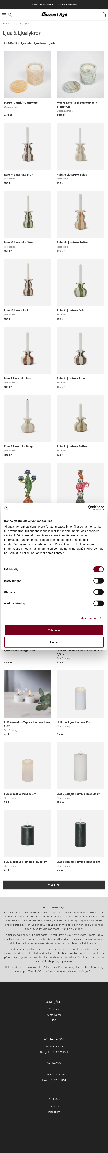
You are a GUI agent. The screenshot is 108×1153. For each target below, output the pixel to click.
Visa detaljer (88, 618)
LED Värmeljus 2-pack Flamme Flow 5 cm (27, 724)
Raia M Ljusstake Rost (18, 310)
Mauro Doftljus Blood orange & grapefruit (77, 104)
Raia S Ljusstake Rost (18, 378)
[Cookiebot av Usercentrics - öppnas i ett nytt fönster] (88, 507)
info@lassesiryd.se (54, 1074)
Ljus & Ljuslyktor (22, 23)
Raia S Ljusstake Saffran (72, 446)
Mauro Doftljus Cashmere (21, 102)
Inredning (7, 23)
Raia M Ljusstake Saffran (73, 242)
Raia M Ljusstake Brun (18, 174)
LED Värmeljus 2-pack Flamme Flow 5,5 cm (80, 652)
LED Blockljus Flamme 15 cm (75, 722)
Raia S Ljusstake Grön (71, 310)
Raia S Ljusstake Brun (71, 378)
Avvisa (54, 641)
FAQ (54, 1020)
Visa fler (54, 885)
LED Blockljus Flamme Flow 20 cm (78, 794)
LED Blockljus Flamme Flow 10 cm (25, 861)
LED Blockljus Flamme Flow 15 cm (78, 861)
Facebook (54, 1106)
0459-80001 (54, 1063)
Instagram (54, 1111)
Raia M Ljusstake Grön (18, 242)
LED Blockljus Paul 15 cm (20, 794)
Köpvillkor (54, 1009)
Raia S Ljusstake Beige (18, 446)
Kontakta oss (54, 1014)
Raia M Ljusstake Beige (72, 174)
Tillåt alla (54, 630)
